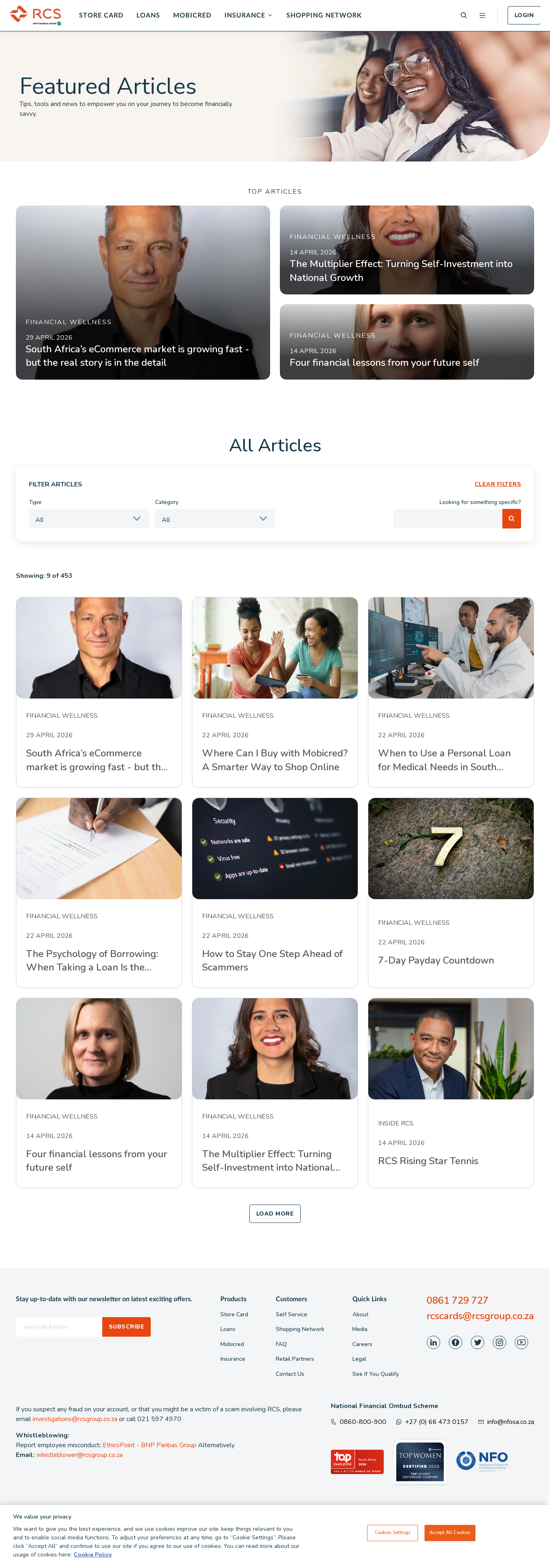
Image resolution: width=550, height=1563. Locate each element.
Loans (148, 15)
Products (233, 1299)
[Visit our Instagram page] (499, 1342)
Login (524, 15)
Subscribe (126, 1327)
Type (35, 502)
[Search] (464, 15)
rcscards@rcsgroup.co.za (480, 1315)
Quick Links (369, 1299)
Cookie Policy (93, 1555)
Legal (359, 1359)
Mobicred (192, 15)
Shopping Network (324, 15)
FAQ (281, 1344)
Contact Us (290, 1374)
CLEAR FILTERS (498, 484)
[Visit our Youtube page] (521, 1342)
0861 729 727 (457, 1300)
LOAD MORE (275, 1214)
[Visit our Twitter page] (477, 1342)
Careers (362, 1344)
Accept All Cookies (449, 1533)
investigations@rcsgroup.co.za (75, 1419)
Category (166, 502)
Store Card (101, 15)
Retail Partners (295, 1359)
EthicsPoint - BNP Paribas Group (149, 1445)
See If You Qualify (375, 1374)
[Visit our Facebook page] (455, 1342)
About (360, 1314)
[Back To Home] (35, 15)
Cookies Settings (393, 1533)
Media (359, 1329)
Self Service (291, 1314)
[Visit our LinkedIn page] (433, 1342)
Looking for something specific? (480, 502)
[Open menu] (482, 15)
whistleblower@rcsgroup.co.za (79, 1454)
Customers (291, 1299)
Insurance (244, 15)
